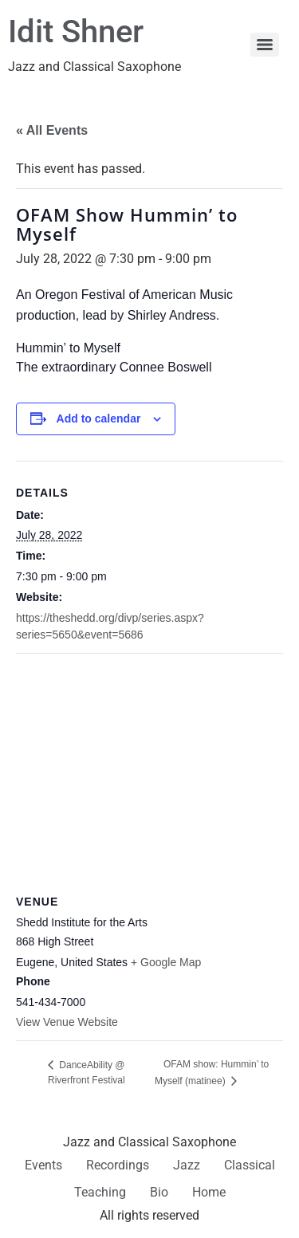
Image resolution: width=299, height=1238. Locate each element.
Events (43, 1165)
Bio (159, 1192)
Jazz (186, 1165)
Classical (249, 1165)
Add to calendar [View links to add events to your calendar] (99, 418)
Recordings (117, 1165)
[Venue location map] (149, 769)
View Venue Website (67, 1022)
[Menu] (264, 45)
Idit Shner (76, 31)
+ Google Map (166, 962)
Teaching (100, 1192)
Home (209, 1192)
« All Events (52, 130)
